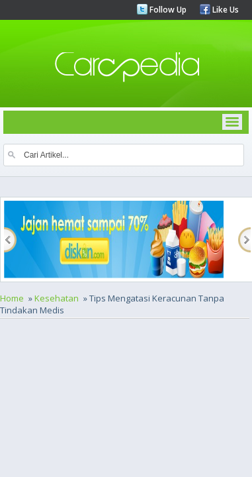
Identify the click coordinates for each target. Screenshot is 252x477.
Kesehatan (56, 298)
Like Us (224, 9)
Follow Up (167, 9)
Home (12, 298)
